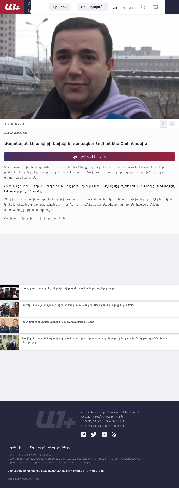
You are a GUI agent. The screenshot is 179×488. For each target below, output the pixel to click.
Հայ (115, 7)
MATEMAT (28, 479)
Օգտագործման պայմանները (50, 447)
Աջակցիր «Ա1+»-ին (89, 157)
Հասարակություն (15, 133)
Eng (131, 7)
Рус (123, 7)
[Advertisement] (89, 258)
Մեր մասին (14, 447)
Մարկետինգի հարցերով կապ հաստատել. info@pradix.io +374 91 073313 (56, 471)
